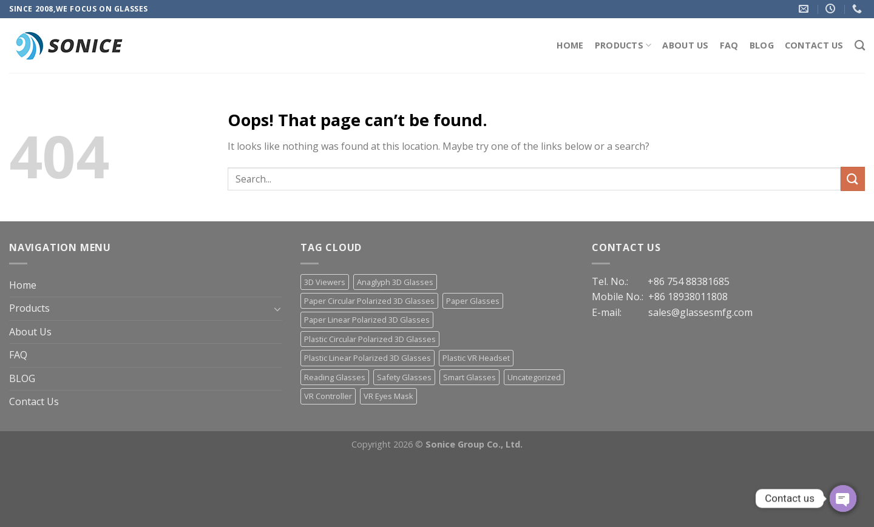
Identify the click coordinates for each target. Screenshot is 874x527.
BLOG (762, 45)
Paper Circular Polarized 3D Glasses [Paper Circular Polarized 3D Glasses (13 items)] (369, 300)
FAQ (729, 45)
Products (623, 45)
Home (570, 45)
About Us (685, 45)
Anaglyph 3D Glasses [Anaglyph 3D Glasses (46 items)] (395, 282)
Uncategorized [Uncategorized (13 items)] (534, 377)
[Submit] (853, 178)
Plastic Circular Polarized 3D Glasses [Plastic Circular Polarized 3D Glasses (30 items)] (370, 339)
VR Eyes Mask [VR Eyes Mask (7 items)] (388, 396)
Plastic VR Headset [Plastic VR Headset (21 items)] (476, 357)
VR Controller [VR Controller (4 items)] (328, 396)
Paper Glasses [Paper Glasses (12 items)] (473, 300)
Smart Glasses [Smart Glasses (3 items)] (469, 377)
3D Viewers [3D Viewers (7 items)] (324, 282)
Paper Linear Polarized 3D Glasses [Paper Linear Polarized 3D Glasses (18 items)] (367, 319)
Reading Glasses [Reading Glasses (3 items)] (334, 377)
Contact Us (814, 45)
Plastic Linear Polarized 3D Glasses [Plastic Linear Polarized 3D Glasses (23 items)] (367, 357)
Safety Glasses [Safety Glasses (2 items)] (404, 377)
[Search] (860, 45)
